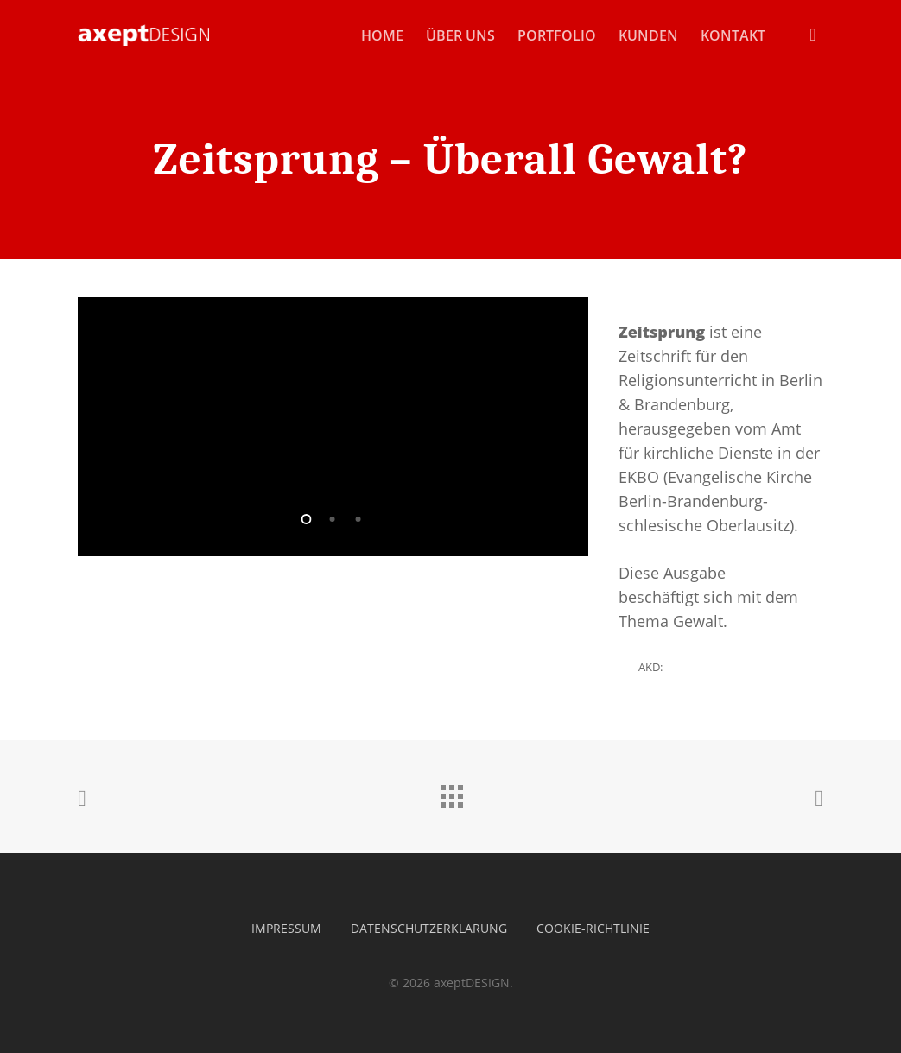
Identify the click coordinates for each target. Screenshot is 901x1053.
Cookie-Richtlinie (593, 928)
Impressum (286, 928)
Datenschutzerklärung (429, 928)
